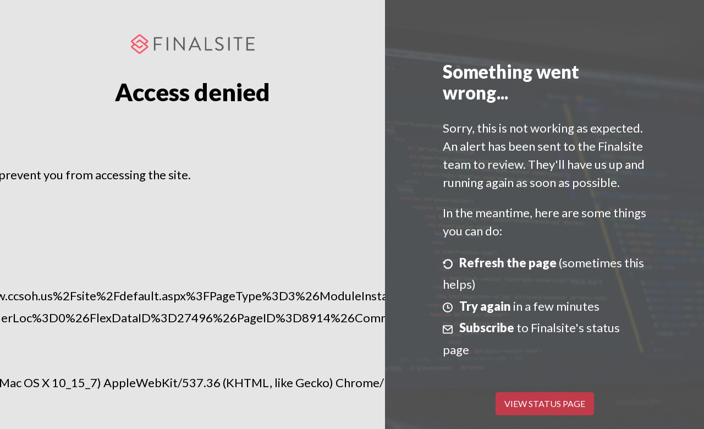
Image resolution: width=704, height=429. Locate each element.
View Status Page (544, 403)
